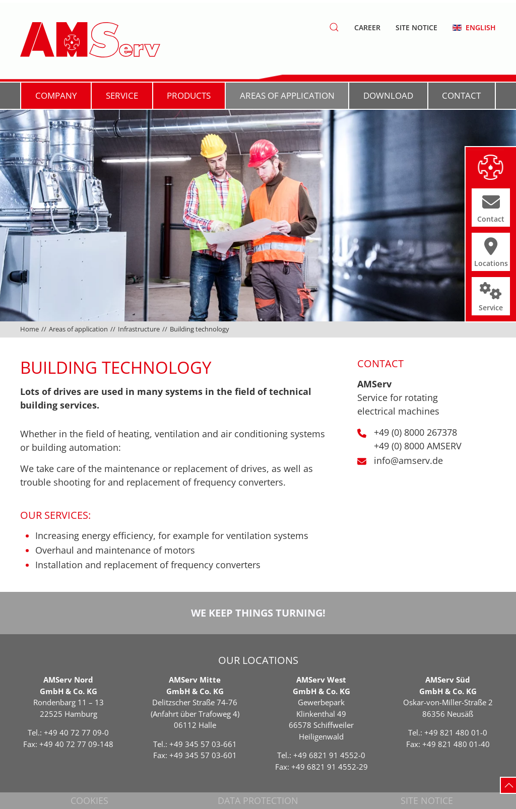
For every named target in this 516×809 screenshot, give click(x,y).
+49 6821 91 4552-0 (329, 755)
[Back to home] (90, 39)
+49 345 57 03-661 (203, 744)
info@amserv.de (408, 460)
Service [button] (122, 95)
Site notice (416, 27)
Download (388, 95)
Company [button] (56, 95)
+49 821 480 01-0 (455, 732)
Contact (461, 95)
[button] (334, 27)
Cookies (89, 800)
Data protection (258, 800)
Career (367, 27)
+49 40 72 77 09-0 (76, 732)
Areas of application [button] (287, 95)
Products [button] (189, 95)
